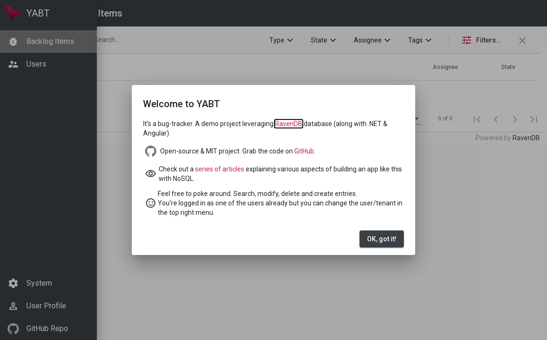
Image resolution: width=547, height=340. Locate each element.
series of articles (219, 169)
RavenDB (288, 124)
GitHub (304, 151)
